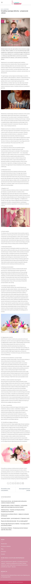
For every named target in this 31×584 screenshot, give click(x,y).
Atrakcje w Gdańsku (6, 546)
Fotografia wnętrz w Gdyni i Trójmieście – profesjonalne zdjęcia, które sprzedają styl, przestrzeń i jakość (14, 506)
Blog (2, 9)
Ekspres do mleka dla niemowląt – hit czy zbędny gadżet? (14, 521)
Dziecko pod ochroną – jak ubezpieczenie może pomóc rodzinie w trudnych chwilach (14, 501)
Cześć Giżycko (19, 582)
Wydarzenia (4, 543)
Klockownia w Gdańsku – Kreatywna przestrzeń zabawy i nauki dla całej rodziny (14, 528)
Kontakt (3, 554)
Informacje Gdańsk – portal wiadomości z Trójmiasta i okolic (15, 518)
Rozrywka (6, 9)
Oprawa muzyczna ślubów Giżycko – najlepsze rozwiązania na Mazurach (15, 514)
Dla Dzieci (3, 551)
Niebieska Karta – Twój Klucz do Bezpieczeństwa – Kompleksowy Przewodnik (13, 510)
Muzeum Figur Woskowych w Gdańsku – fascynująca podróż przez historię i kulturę (15, 524)
